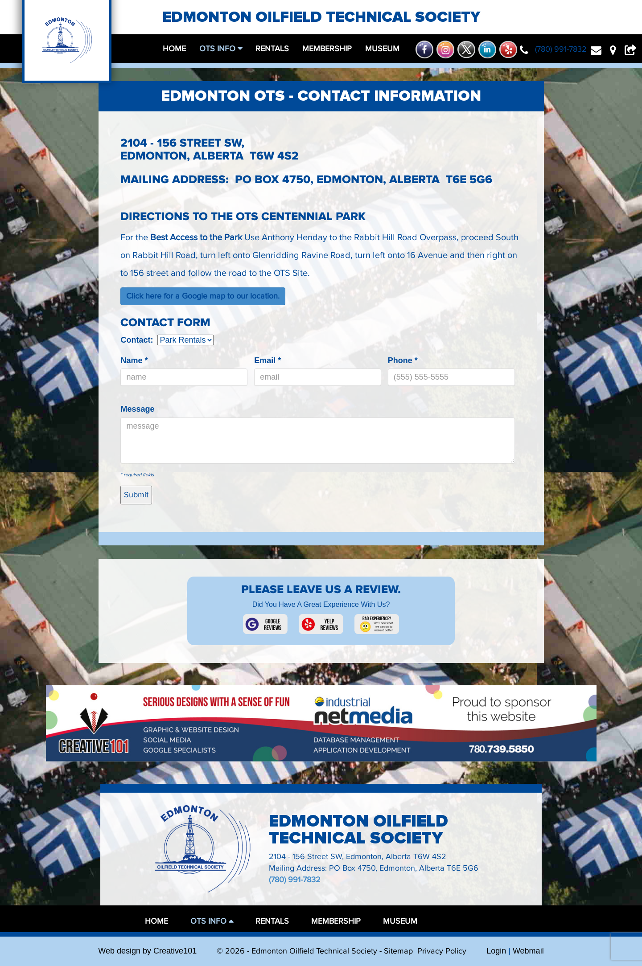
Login (496, 950)
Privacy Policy (441, 951)
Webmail (528, 950)
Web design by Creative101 (147, 950)
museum (382, 48)
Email (267, 360)
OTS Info (218, 48)
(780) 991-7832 (295, 879)
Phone (403, 360)
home (174, 48)
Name (134, 360)
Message (137, 409)
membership (327, 48)
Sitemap (398, 951)
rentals (272, 48)
